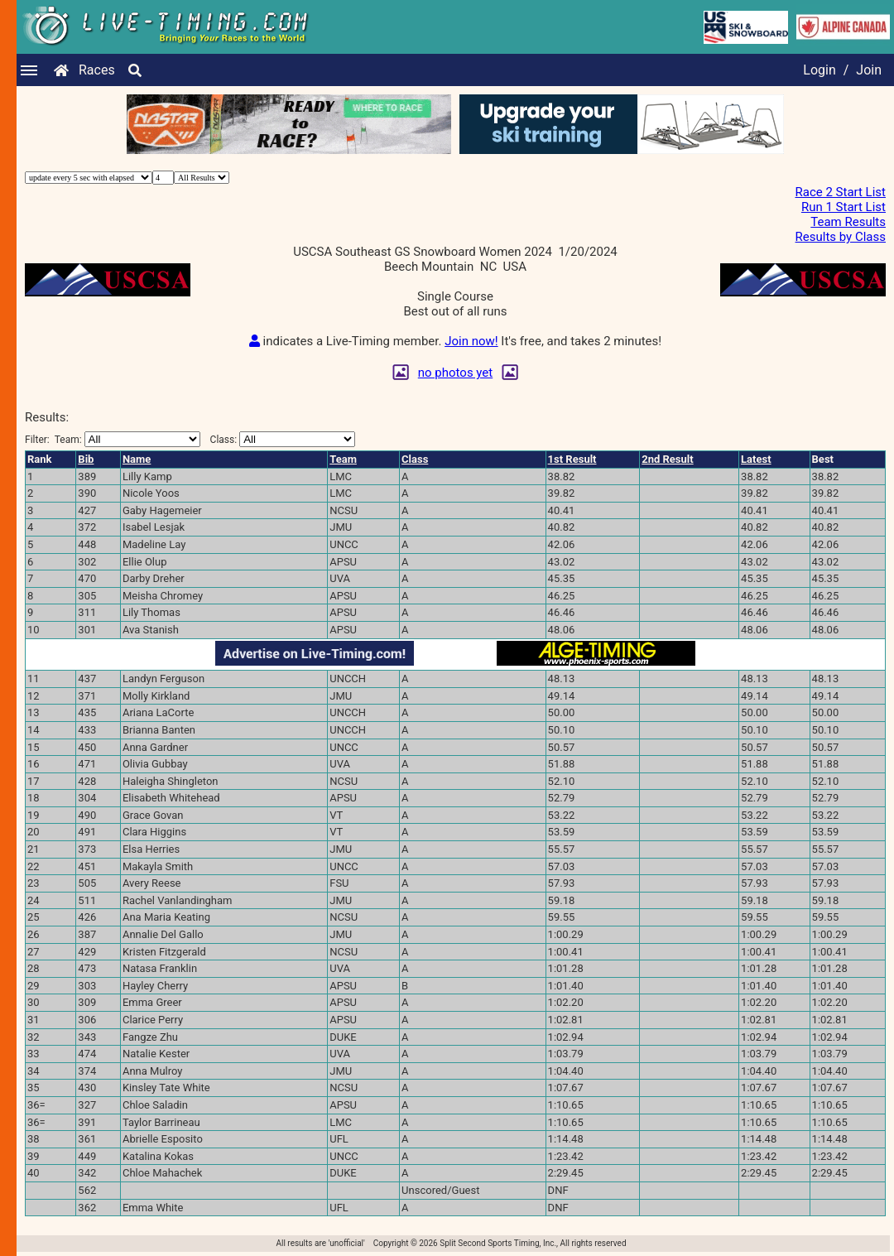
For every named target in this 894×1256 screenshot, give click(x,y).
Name (137, 459)
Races (97, 70)
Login (819, 70)
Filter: (112, 439)
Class (414, 459)
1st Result (572, 459)
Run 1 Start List (843, 207)
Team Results (848, 221)
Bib (86, 459)
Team (343, 459)
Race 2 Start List (840, 192)
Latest (756, 459)
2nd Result (667, 459)
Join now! (471, 341)
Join (869, 70)
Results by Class (840, 236)
